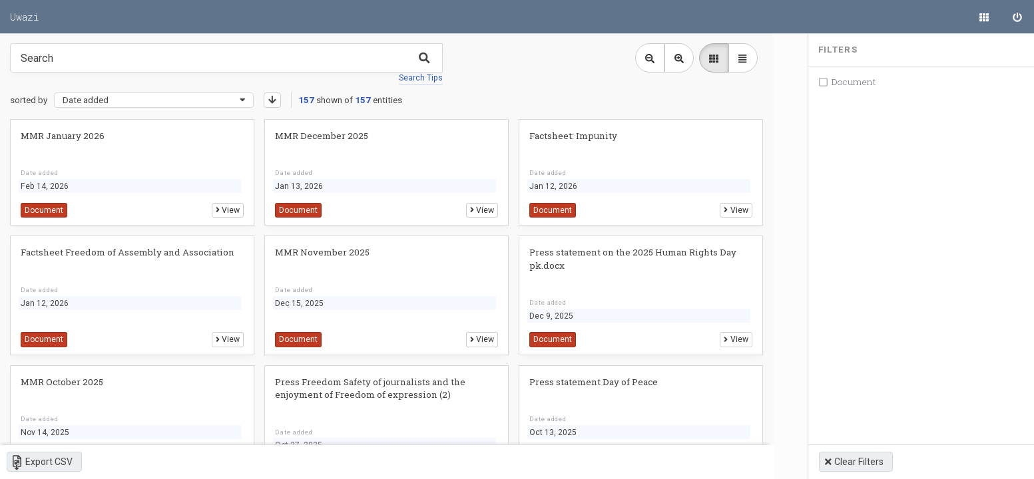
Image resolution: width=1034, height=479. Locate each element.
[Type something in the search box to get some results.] (226, 58)
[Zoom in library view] (673, 58)
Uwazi (24, 16)
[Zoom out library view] (644, 58)
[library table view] (737, 58)
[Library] (984, 16)
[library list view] (708, 58)
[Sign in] (1017, 16)
